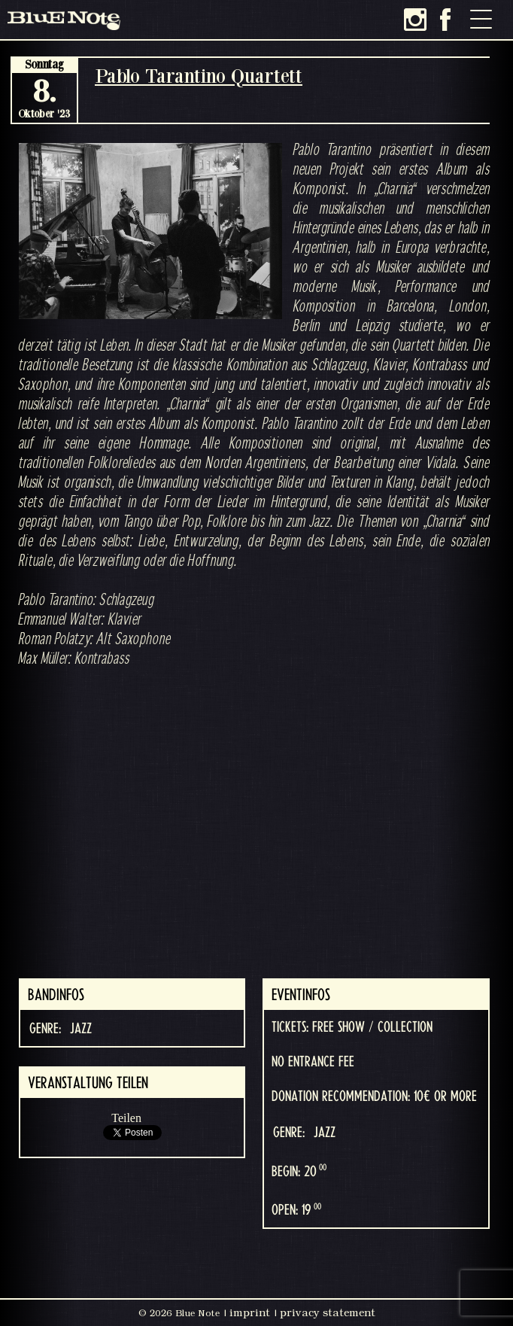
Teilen (126, 1118)
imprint (249, 1312)
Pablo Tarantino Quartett (198, 76)
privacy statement (327, 1312)
